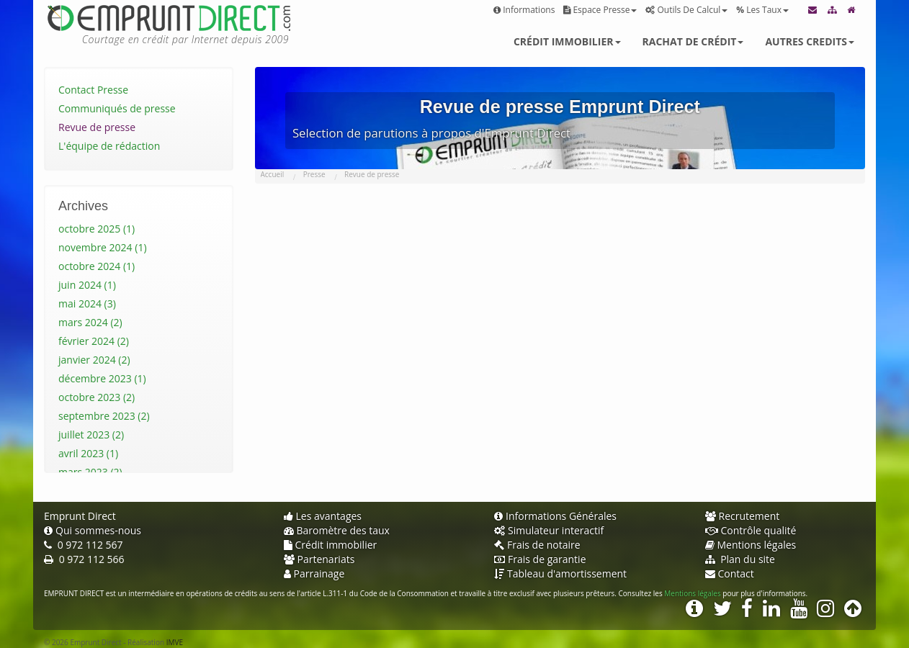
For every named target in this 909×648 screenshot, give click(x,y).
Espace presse (600, 10)
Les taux (762, 10)
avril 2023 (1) (88, 453)
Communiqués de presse (117, 108)
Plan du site (740, 559)
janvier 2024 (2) (94, 359)
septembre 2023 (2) (104, 416)
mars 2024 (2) (90, 322)
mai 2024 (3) (87, 303)
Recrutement (742, 516)
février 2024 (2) (93, 341)
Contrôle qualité (751, 530)
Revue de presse (96, 127)
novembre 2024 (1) (102, 247)
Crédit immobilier (567, 41)
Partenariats (319, 559)
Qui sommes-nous (92, 530)
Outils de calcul (686, 10)
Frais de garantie (540, 559)
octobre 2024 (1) (96, 266)
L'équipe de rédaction (109, 146)
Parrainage (314, 573)
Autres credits (809, 41)
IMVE (174, 642)
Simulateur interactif (549, 530)
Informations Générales (555, 516)
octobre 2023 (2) (96, 397)
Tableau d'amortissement (560, 573)
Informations (524, 10)
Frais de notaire (537, 545)
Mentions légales (751, 545)
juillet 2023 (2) (91, 434)
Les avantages (323, 516)
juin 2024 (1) (87, 285)
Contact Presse (93, 89)
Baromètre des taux (337, 530)
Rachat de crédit (693, 41)
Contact (729, 573)
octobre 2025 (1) (96, 228)
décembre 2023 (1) (102, 378)
